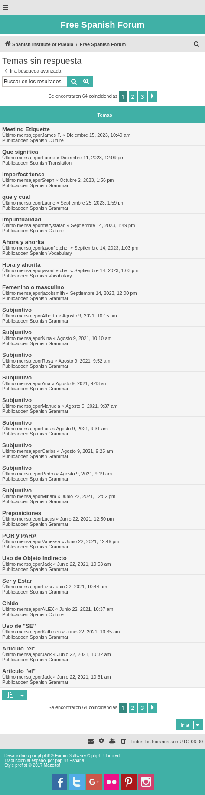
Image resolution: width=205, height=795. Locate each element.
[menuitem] (197, 44)
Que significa (20, 151)
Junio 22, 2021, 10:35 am (93, 631)
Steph (48, 180)
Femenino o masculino (33, 287)
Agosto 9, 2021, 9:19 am (86, 473)
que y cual (16, 197)
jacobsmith (53, 293)
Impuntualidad (21, 219)
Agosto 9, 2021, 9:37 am (91, 406)
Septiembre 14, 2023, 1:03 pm (106, 248)
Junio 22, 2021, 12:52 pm (88, 496)
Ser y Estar (17, 580)
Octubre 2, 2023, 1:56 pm (87, 180)
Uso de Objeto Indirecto (34, 558)
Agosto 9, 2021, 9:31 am (82, 428)
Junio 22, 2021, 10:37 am (86, 609)
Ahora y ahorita (23, 242)
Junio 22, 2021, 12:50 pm (87, 518)
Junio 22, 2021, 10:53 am (84, 564)
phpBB (44, 755)
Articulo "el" (19, 648)
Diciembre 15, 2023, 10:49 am (98, 135)
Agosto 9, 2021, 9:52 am (85, 360)
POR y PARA (19, 535)
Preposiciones (21, 513)
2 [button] (132, 96)
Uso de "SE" (19, 626)
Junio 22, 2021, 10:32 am (84, 654)
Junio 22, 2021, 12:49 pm (92, 541)
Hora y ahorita (21, 264)
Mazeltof (52, 765)
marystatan (53, 225)
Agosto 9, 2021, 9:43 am (82, 383)
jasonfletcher (55, 248)
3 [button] (142, 96)
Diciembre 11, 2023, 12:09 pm (92, 157)
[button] (152, 96)
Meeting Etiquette (26, 129)
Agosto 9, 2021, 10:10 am (84, 338)
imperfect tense (23, 174)
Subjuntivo (17, 310)
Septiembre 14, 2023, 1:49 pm (103, 225)
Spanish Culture (47, 140)
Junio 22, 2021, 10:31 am (84, 677)
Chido (10, 603)
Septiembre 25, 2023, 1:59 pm (93, 202)
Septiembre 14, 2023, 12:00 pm (103, 293)
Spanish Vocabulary (51, 253)
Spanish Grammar (49, 185)
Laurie (48, 157)
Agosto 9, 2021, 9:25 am (87, 451)
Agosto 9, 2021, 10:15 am (89, 315)
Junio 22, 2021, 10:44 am (80, 586)
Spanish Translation (51, 162)
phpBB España (69, 760)
